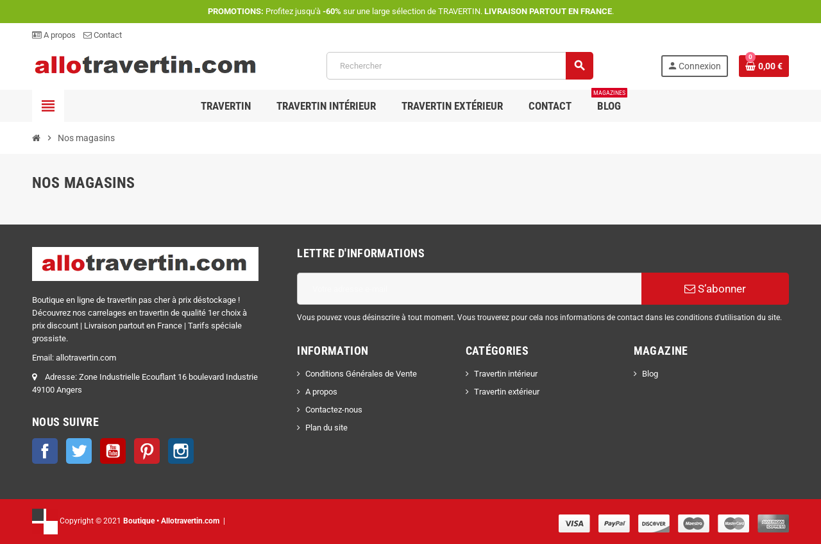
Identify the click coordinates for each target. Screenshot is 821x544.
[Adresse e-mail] (469, 289)
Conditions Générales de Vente (361, 373)
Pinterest (147, 451)
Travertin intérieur (505, 373)
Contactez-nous (333, 409)
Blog (650, 373)
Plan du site (326, 427)
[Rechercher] (459, 66)
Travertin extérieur (506, 391)
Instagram (181, 451)
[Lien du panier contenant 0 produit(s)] (764, 66)
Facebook (45, 451)
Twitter (79, 451)
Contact (102, 35)
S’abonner (715, 288)
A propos (54, 35)
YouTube (113, 451)
